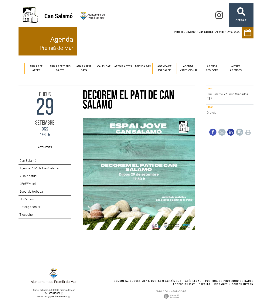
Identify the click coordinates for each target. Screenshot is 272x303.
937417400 (54, 293)
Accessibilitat (184, 284)
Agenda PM (143, 66)
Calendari (104, 66)
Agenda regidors (212, 68)
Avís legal (193, 281)
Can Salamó (27, 160)
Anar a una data (83, 68)
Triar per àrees (36, 68)
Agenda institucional (188, 68)
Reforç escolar (29, 207)
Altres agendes (236, 68)
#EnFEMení (27, 184)
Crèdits (204, 284)
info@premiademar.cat (55, 296)
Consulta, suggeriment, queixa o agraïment (147, 281)
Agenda (219, 31)
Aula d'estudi (28, 176)
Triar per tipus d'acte (60, 68)
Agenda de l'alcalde (164, 68)
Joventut (191, 31)
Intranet (221, 284)
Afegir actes (123, 66)
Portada (179, 31)
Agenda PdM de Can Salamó (39, 168)
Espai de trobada (31, 191)
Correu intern (242, 284)
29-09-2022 (233, 31)
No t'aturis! (27, 199)
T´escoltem (27, 214)
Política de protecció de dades (229, 281)
